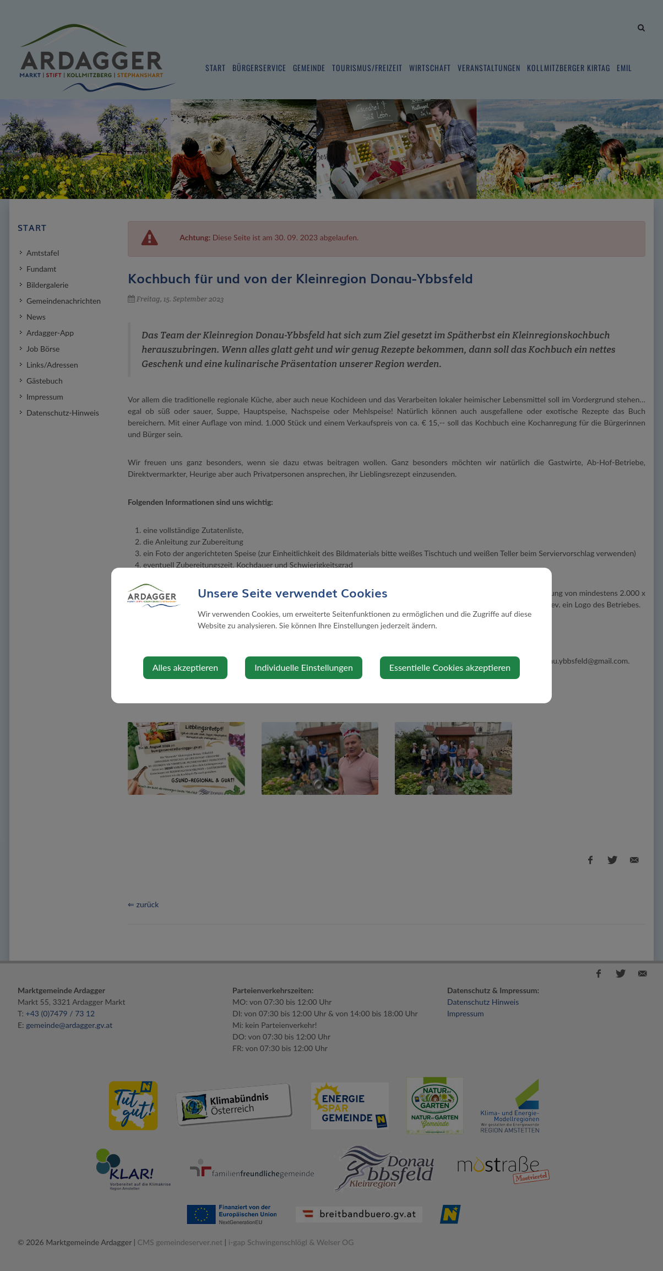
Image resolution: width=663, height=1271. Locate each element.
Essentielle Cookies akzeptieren (449, 667)
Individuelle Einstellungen (303, 667)
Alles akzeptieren (185, 667)
